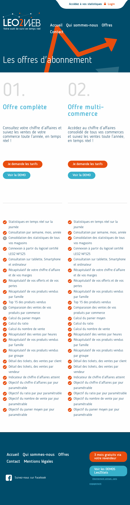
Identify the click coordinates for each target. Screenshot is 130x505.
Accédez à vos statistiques (92, 4)
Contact (56, 32)
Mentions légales (38, 461)
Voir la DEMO (17, 175)
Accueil (56, 25)
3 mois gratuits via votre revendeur (107, 456)
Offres (107, 25)
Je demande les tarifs (23, 164)
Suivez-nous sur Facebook (26, 477)
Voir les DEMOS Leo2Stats (104, 471)
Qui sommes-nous (82, 25)
